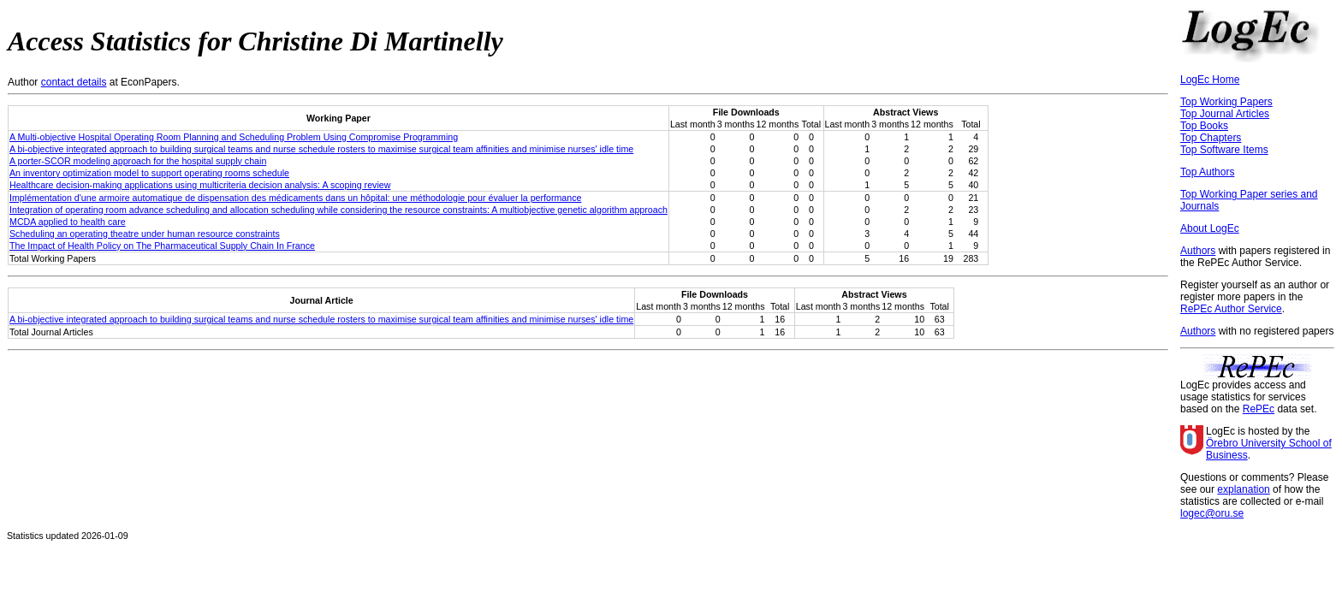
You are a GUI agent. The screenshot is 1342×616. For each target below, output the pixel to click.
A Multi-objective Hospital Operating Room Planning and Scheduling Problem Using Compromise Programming (233, 137)
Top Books (1204, 126)
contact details (74, 82)
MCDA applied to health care (67, 221)
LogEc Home (1209, 80)
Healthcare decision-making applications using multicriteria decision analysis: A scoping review (199, 185)
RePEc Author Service (1231, 309)
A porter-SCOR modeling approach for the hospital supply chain (137, 161)
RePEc (1258, 409)
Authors (1197, 251)
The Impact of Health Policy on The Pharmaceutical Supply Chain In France (162, 245)
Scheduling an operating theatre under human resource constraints (144, 233)
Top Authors (1207, 172)
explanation (1243, 489)
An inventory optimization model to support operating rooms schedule (149, 173)
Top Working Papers (1226, 102)
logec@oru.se (1212, 513)
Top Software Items (1224, 150)
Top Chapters (1210, 138)
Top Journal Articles (1224, 114)
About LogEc (1209, 228)
